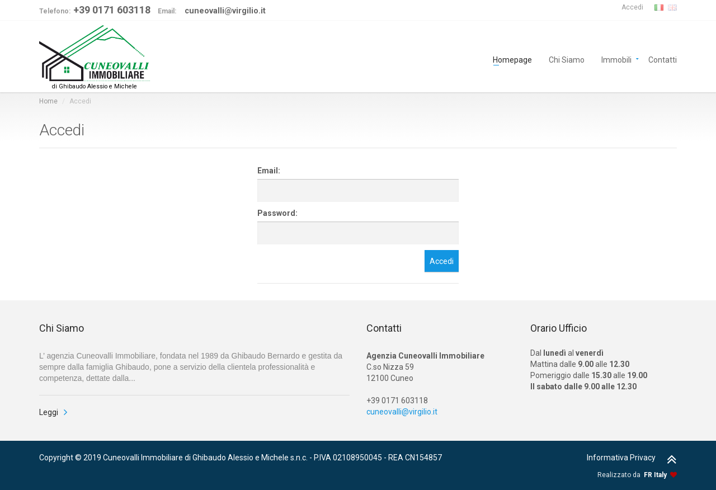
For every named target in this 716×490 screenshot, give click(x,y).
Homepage (512, 59)
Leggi (48, 412)
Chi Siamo (567, 59)
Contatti (662, 59)
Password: (277, 213)
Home (48, 101)
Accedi (632, 7)
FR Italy (655, 475)
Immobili (616, 59)
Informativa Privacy (621, 457)
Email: (268, 170)
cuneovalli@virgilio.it (401, 411)
